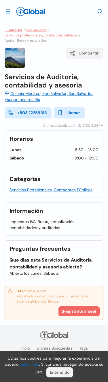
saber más (29, 364)
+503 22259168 (27, 113)
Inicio (25, 348)
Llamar (68, 113)
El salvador (13, 30)
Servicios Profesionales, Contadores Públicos (51, 189)
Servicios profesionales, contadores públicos (41, 35)
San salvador (36, 30)
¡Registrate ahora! (79, 311)
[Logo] (30, 11)
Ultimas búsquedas (54, 348)
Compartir (84, 53)
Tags (83, 348)
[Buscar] (100, 11)
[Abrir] (8, 11)
